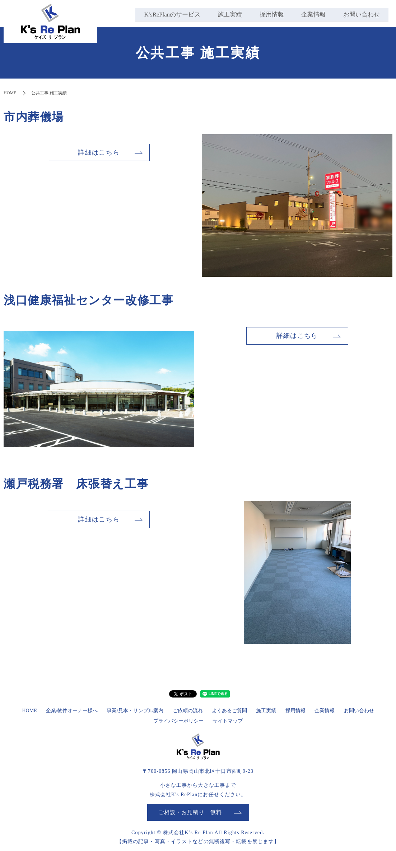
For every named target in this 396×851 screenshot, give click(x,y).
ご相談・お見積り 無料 (190, 812)
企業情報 (312, 14)
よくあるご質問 (229, 710)
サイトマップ (228, 721)
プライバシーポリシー (178, 721)
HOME (10, 92)
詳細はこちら (99, 152)
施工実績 (227, 14)
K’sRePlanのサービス (168, 14)
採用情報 (269, 14)
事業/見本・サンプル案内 (135, 710)
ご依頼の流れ (188, 710)
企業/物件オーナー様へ (72, 710)
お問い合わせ (361, 14)
